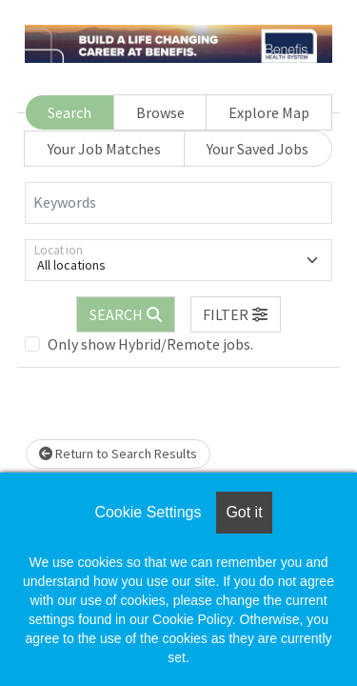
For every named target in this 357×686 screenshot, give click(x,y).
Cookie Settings (147, 512)
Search (69, 112)
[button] (236, 314)
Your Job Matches (104, 148)
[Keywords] (178, 203)
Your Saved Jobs (257, 148)
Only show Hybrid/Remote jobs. (150, 343)
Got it (244, 512)
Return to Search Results (118, 453)
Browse (160, 112)
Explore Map (268, 112)
